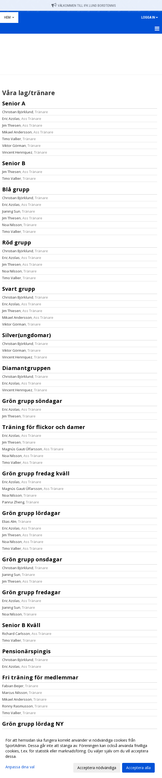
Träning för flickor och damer (43, 427)
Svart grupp (18, 288)
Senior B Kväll (21, 625)
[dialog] (81, 753)
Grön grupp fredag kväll (36, 473)
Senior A (13, 103)
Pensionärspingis (26, 651)
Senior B (13, 163)
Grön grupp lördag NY (33, 723)
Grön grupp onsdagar (32, 559)
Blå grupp (15, 189)
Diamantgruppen (26, 368)
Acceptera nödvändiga (96, 767)
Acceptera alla (138, 767)
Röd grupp (16, 242)
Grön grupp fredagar (31, 592)
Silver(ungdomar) (26, 335)
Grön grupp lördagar (31, 513)
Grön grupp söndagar (32, 400)
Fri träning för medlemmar (40, 677)
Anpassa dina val (20, 767)
